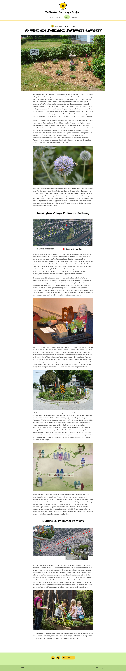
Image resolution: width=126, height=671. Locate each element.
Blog (66, 17)
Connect (74, 17)
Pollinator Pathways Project (63, 12)
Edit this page (100, 668)
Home (51, 17)
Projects (59, 17)
